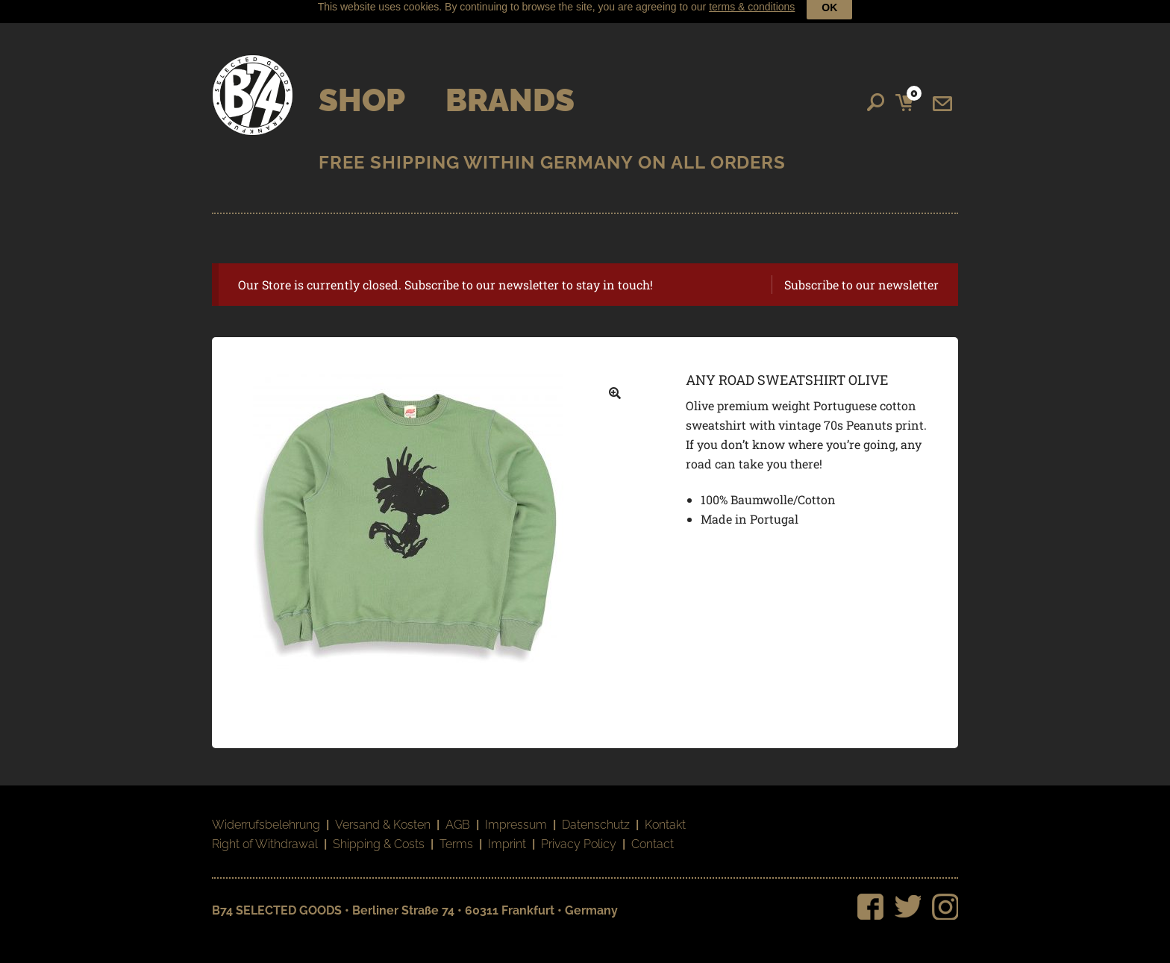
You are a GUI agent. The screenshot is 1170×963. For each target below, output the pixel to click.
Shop (362, 89)
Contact (652, 833)
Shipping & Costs (379, 833)
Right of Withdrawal (265, 833)
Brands (510, 89)
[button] (615, 383)
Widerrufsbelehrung (266, 814)
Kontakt (665, 814)
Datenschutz (596, 814)
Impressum (516, 814)
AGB (457, 814)
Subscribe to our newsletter (861, 273)
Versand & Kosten (383, 814)
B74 (252, 84)
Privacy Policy (578, 833)
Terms (456, 833)
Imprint (507, 833)
